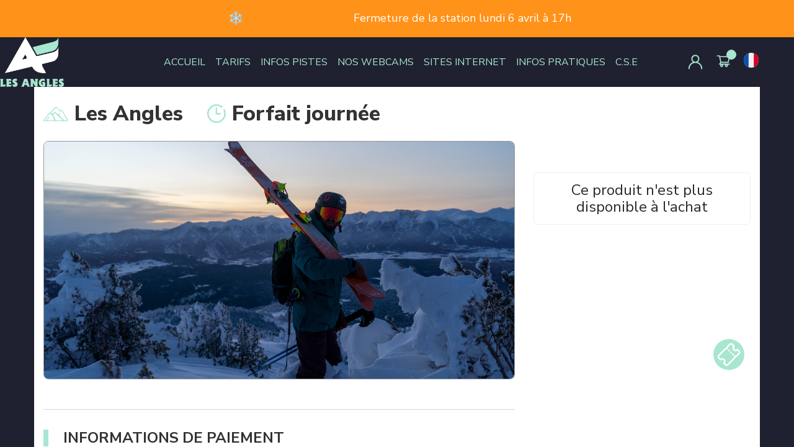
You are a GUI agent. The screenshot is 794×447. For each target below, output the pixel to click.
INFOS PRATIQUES (560, 62)
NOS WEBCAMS (375, 62)
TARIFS (233, 62)
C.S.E (626, 62)
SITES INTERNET (465, 62)
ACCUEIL (184, 62)
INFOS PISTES (294, 62)
